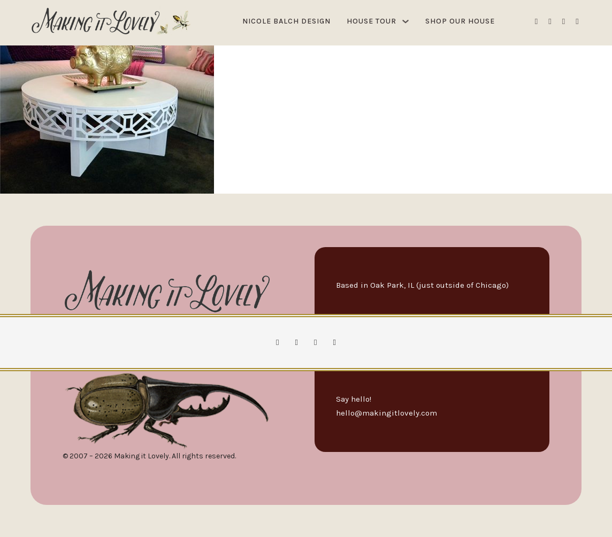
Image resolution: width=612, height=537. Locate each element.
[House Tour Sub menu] (405, 21)
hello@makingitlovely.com (386, 413)
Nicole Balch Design (286, 21)
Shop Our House (460, 21)
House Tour (371, 21)
